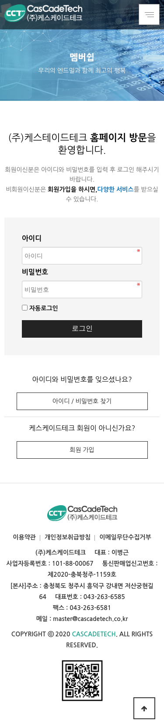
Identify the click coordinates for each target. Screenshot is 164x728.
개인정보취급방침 (68, 537)
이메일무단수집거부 (125, 537)
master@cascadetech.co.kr (90, 619)
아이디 (32, 238)
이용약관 (24, 537)
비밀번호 (35, 272)
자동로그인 (43, 308)
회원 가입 (82, 450)
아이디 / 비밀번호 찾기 (82, 401)
